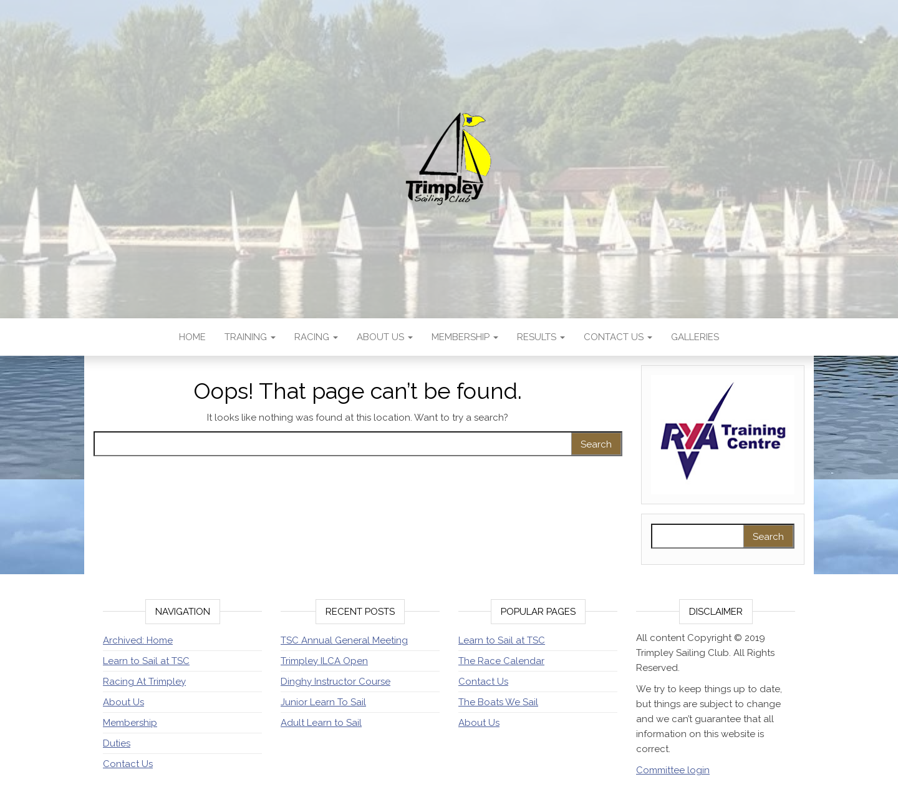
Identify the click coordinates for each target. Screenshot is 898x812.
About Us (385, 337)
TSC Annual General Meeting (344, 640)
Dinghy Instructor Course (335, 681)
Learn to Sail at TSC (146, 661)
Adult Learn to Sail (321, 722)
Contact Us (618, 337)
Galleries (695, 337)
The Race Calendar (501, 661)
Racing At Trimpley (144, 681)
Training (250, 337)
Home (192, 337)
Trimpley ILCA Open (324, 661)
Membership (465, 337)
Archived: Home (138, 640)
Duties (116, 743)
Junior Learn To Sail (323, 702)
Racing (316, 337)
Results (541, 337)
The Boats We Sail (498, 702)
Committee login (673, 770)
